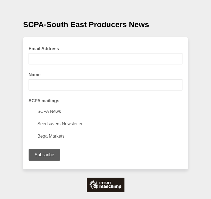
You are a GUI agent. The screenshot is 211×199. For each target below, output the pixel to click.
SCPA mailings (44, 100)
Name (35, 74)
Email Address (45, 48)
